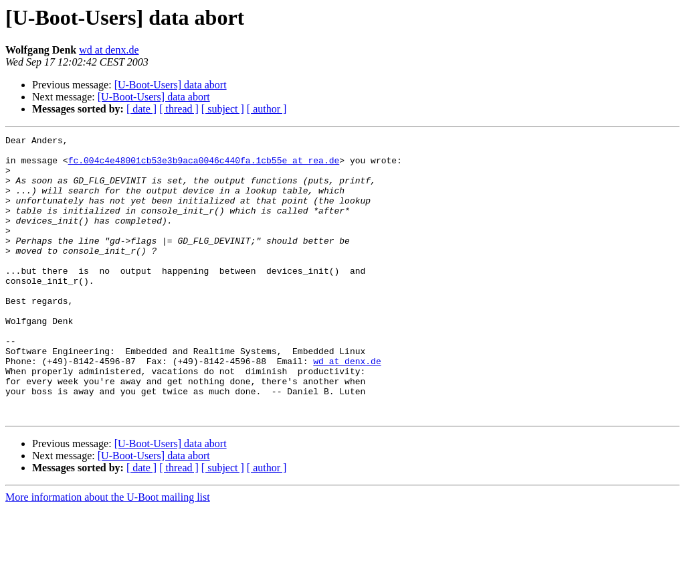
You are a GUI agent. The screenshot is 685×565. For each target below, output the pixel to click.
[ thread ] (179, 108)
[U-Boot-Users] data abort (170, 84)
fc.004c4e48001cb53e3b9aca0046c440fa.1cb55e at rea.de (204, 166)
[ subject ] (222, 108)
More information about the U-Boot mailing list (107, 553)
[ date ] (141, 108)
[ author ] (267, 108)
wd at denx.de (108, 50)
